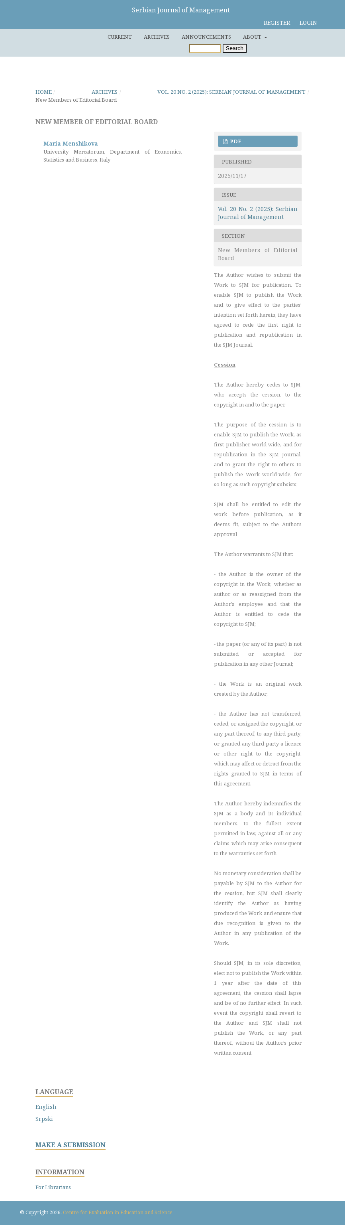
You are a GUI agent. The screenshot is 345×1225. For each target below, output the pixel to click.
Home (43, 91)
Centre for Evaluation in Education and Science (117, 1212)
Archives (157, 36)
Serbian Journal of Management (181, 10)
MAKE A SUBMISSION (70, 1145)
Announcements (206, 36)
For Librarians (53, 1187)
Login (308, 22)
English (46, 1107)
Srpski (44, 1118)
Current (120, 36)
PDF (235, 141)
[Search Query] (205, 48)
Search (234, 48)
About (253, 36)
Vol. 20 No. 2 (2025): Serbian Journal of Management (231, 91)
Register (277, 22)
